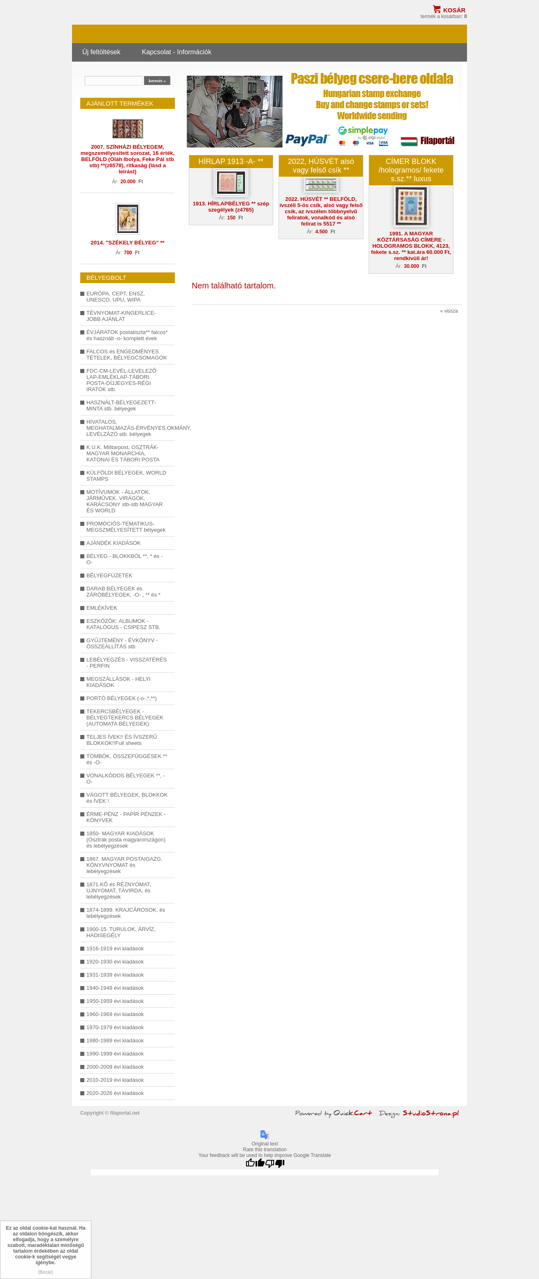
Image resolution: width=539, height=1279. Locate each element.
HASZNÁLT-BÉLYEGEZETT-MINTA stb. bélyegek (121, 405)
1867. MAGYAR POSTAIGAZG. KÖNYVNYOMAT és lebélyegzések (124, 865)
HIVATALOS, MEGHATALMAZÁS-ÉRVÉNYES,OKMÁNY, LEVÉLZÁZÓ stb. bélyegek (127, 428)
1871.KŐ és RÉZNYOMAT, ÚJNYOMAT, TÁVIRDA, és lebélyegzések (118, 890)
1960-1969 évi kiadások (115, 1014)
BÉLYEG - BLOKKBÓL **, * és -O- (124, 559)
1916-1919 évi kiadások (115, 948)
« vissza (449, 311)
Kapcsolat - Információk (176, 51)
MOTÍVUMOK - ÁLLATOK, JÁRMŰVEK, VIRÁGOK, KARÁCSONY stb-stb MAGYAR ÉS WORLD (124, 501)
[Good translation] (255, 1163)
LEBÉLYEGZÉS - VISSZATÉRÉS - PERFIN (126, 663)
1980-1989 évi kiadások (115, 1040)
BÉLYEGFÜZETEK (109, 575)
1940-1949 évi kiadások (115, 988)
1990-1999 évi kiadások (115, 1054)
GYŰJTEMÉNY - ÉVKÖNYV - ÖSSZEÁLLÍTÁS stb (122, 643)
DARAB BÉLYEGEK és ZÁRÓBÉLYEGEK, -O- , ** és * (123, 591)
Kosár (454, 10)
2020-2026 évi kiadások (115, 1093)
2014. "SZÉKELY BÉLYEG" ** (127, 243)
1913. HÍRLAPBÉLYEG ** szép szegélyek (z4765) (231, 206)
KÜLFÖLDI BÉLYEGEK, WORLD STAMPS (126, 476)
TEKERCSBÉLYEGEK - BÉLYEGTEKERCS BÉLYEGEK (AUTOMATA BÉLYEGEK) (124, 717)
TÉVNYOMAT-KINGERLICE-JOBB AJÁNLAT (121, 316)
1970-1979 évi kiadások (115, 1027)
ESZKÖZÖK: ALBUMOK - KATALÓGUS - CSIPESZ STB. (123, 624)
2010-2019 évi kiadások (115, 1080)
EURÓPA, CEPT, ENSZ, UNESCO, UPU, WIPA (115, 296)
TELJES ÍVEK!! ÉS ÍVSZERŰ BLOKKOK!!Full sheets (121, 740)
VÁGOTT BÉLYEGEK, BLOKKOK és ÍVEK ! (126, 798)
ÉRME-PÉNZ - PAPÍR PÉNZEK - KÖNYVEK (125, 817)
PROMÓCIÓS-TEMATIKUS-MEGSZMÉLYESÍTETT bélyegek (125, 527)
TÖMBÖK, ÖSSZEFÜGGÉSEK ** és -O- (126, 759)
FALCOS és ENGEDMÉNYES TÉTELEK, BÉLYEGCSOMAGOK (126, 354)
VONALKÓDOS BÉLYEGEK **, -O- (125, 778)
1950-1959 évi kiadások (115, 1001)
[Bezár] (46, 1272)
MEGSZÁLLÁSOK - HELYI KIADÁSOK (118, 682)
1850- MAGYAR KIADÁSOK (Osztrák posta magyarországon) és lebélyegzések (125, 839)
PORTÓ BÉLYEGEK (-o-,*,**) (121, 698)
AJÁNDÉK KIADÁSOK (113, 543)
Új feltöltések (101, 51)
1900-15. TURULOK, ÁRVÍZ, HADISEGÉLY (121, 932)
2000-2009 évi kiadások (115, 1067)
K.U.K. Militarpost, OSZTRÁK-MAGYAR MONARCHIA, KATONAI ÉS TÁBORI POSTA (123, 453)
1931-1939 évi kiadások (115, 975)
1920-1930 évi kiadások (115, 962)
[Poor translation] (275, 1163)
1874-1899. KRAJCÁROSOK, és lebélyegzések (125, 913)
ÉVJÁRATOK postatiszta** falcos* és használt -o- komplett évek (126, 335)
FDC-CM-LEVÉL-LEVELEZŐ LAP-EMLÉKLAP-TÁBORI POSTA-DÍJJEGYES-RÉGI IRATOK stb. (121, 380)
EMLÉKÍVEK (101, 608)
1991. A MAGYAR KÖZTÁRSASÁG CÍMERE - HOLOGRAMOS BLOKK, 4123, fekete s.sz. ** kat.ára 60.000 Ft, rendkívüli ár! (411, 245)
